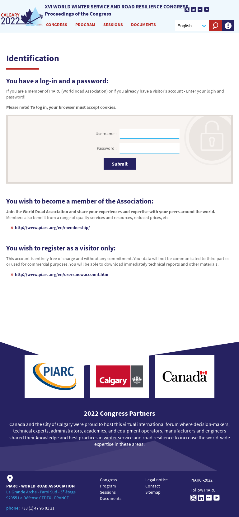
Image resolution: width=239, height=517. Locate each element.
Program (85, 24)
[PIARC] (222, 10)
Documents (143, 24)
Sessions (113, 24)
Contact (152, 486)
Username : (106, 133)
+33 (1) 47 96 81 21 (37, 508)
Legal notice (156, 480)
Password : (107, 148)
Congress (56, 24)
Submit (120, 164)
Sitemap (153, 492)
